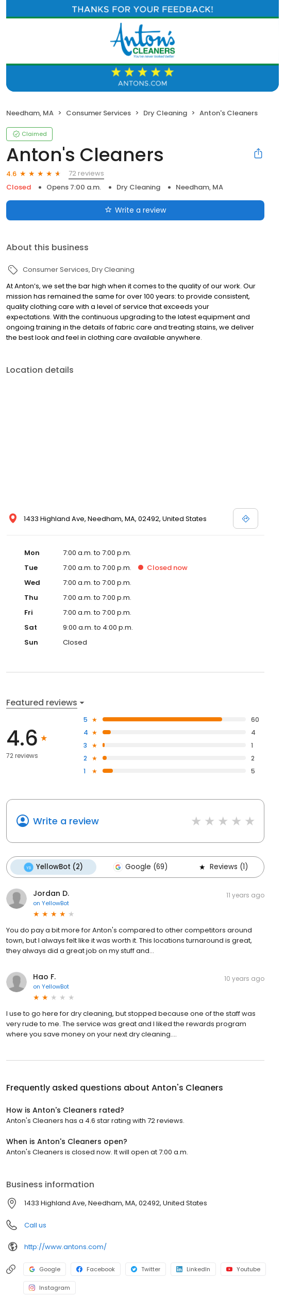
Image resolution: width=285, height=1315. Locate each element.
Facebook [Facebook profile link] (95, 1269)
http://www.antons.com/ (65, 1247)
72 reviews (86, 173)
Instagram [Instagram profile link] (49, 1288)
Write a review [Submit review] (135, 210)
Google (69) (140, 867)
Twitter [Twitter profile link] (145, 1269)
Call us (35, 1225)
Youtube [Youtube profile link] (243, 1269)
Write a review (66, 821)
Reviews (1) (222, 867)
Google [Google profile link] (44, 1269)
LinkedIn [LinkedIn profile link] (193, 1269)
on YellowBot (51, 903)
